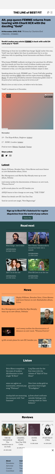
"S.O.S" (38, 51)
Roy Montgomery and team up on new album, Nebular (24, 177)
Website (15, 147)
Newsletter (10, 463)
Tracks (5, 34)
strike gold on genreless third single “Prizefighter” (38, 386)
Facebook (22, 147)
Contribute (10, 471)
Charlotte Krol (37, 31)
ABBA (18, 76)
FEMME (28, 41)
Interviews (11, 249)
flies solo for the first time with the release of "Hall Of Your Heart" (37, 372)
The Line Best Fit (27, 12)
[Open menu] (51, 12)
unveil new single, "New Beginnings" (18, 201)
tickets (29, 138)
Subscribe (27, 218)
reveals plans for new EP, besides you (18, 188)
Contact (9, 468)
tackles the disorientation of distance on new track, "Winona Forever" (25, 183)
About (8, 461)
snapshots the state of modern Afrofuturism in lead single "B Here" (15, 372)
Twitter (29, 147)
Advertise (9, 466)
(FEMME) (14, 34)
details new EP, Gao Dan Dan (17, 197)
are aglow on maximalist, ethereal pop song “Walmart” (16, 386)
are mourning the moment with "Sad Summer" (16, 398)
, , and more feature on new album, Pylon (25, 170)
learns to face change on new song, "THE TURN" (23, 192)
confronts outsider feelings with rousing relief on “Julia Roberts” (37, 399)
